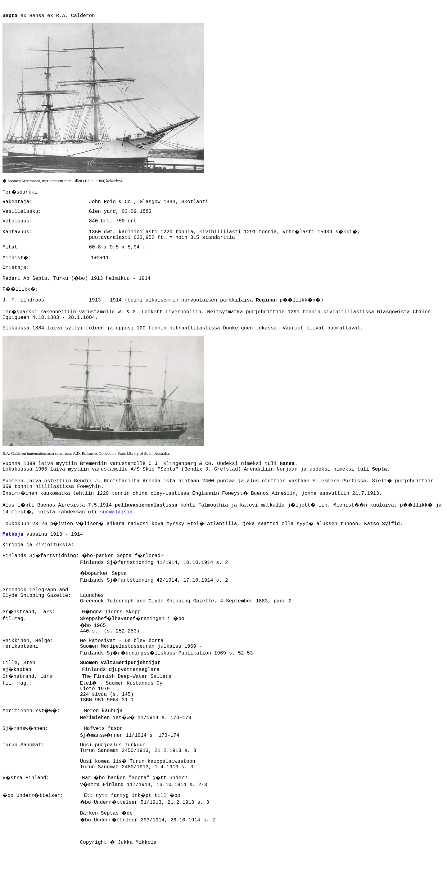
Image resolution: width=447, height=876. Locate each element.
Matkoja (12, 534)
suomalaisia (116, 512)
